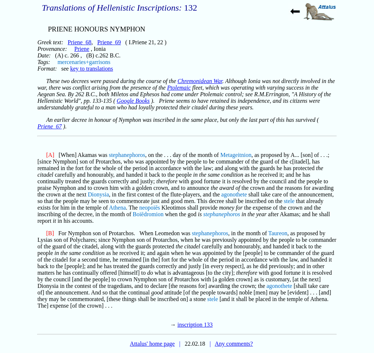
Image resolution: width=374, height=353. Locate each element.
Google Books (133, 101)
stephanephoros (127, 155)
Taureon (277, 233)
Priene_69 (109, 42)
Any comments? (234, 344)
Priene (82, 49)
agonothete (234, 194)
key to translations (91, 68)
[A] (50, 155)
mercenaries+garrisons (83, 62)
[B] (50, 233)
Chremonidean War (200, 81)
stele (289, 201)
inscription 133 (195, 325)
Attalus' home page (152, 344)
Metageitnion (235, 155)
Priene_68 (79, 42)
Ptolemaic (179, 88)
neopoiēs (149, 207)
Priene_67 (49, 126)
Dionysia (98, 194)
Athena (117, 207)
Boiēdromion (148, 214)
